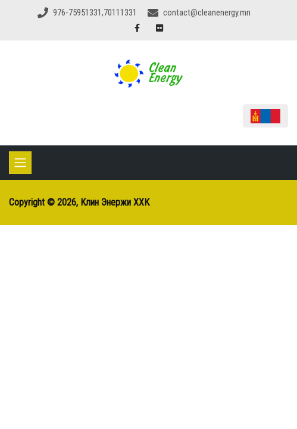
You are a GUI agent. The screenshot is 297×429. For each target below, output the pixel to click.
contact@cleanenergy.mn (207, 12)
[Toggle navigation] (20, 162)
